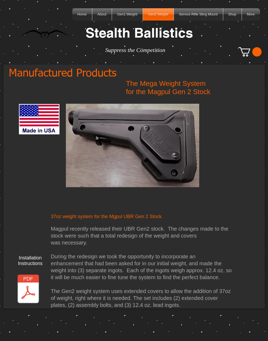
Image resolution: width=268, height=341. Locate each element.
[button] (250, 52)
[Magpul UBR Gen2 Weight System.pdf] (28, 289)
